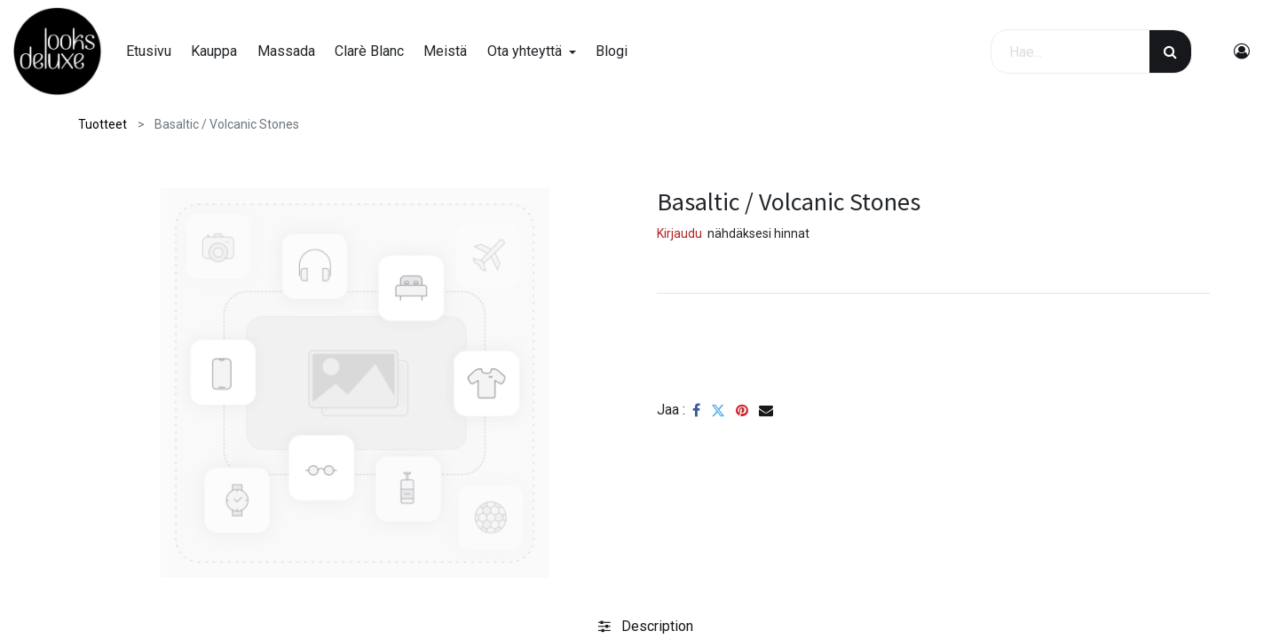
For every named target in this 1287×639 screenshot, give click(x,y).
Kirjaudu (679, 233)
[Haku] (1170, 51)
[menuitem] (148, 51)
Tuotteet (102, 124)
